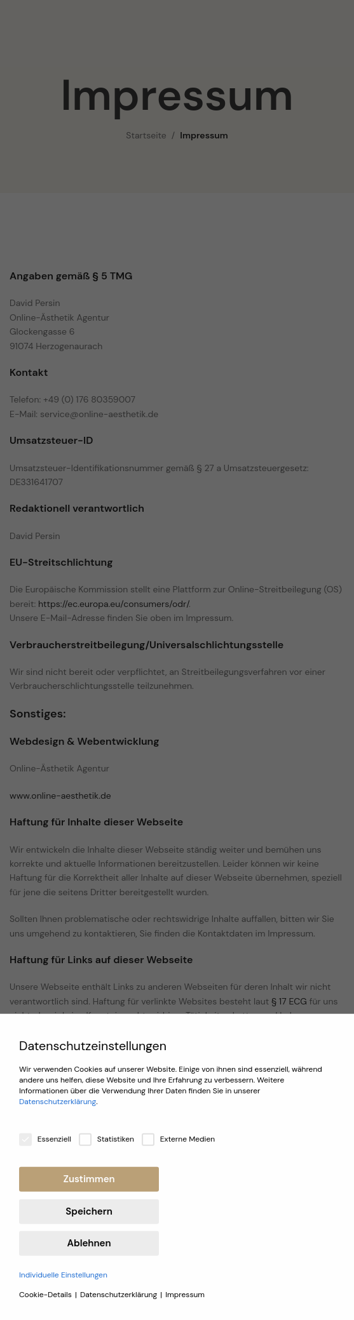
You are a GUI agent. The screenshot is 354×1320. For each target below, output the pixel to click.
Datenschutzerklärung (57, 1110)
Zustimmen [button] (88, 1187)
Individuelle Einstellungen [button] (63, 1283)
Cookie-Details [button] (46, 1303)
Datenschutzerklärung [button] (119, 1303)
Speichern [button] (88, 1219)
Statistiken (106, 1148)
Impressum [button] (185, 1303)
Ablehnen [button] (89, 1251)
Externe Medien (178, 1148)
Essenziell (45, 1148)
